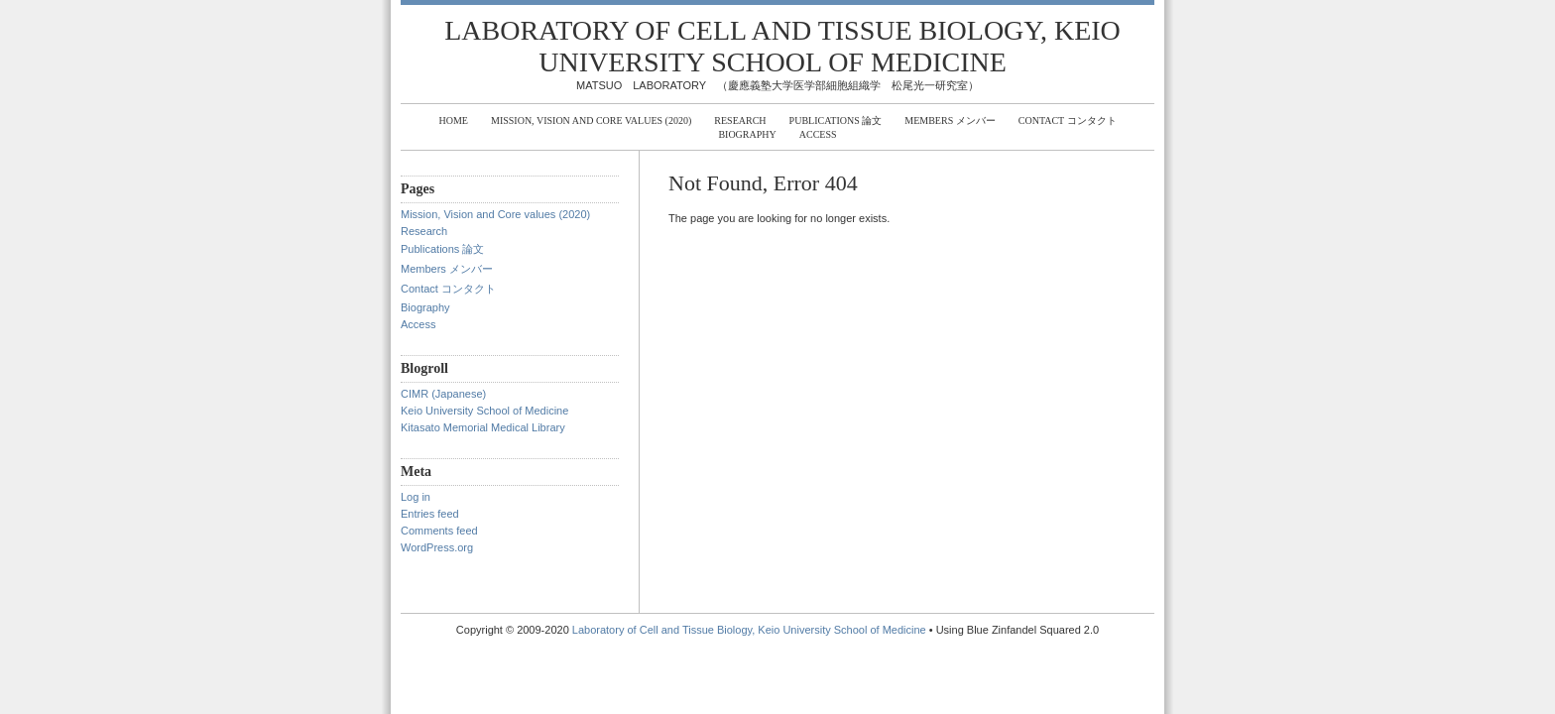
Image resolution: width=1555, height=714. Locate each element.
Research (740, 120)
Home (452, 120)
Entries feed (430, 514)
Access (818, 134)
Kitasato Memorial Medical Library (483, 427)
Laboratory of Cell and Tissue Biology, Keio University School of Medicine (782, 46)
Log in (415, 497)
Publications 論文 (836, 120)
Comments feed (439, 530)
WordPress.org (437, 547)
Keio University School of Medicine (484, 410)
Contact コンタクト (1067, 120)
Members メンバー (949, 120)
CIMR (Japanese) (443, 394)
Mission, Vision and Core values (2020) (591, 120)
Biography (747, 134)
